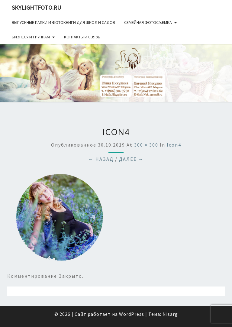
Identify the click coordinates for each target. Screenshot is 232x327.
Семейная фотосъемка (148, 22)
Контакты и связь (82, 37)
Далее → (131, 159)
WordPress (131, 314)
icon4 (174, 145)
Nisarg (170, 314)
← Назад (101, 159)
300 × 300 (146, 145)
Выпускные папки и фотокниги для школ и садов (63, 22)
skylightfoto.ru (36, 7)
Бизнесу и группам (31, 37)
